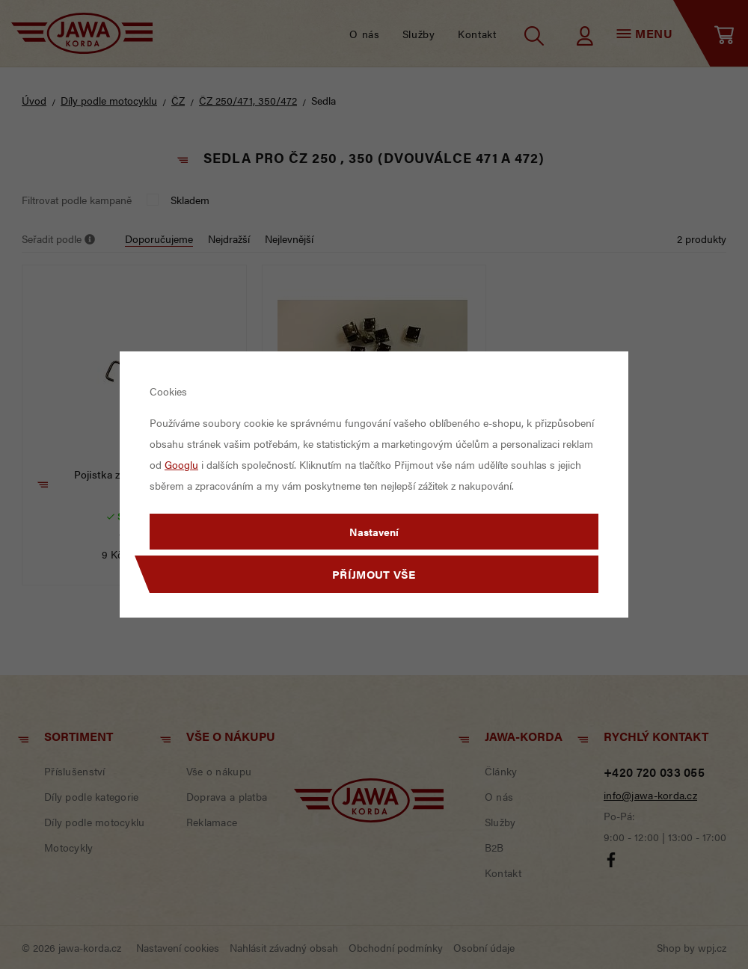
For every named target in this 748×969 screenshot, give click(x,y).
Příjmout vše (374, 574)
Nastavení (374, 531)
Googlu (181, 464)
